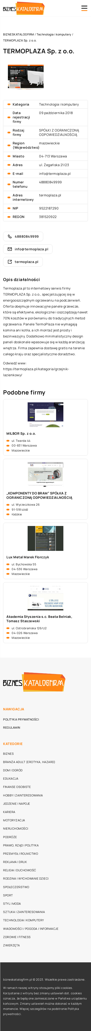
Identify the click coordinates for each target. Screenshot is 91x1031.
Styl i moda (12, 904)
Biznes (8, 754)
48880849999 (50, 182)
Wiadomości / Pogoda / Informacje (30, 929)
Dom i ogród (13, 770)
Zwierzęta (11, 945)
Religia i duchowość (19, 870)
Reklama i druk (15, 862)
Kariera (9, 812)
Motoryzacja (14, 820)
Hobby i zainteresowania (23, 795)
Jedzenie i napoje (16, 804)
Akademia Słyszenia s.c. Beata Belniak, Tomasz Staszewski (39, 619)
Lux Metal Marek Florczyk (27, 557)
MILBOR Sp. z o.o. (21, 433)
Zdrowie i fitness (17, 937)
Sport (8, 895)
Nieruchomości (15, 828)
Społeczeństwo (16, 887)
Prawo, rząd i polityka (21, 845)
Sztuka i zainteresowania (24, 912)
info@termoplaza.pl (55, 173)
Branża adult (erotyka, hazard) (29, 762)
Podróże (10, 837)
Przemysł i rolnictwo (20, 854)
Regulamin (11, 727)
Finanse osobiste (17, 787)
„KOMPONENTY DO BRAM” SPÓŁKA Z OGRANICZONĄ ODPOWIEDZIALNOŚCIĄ (39, 495)
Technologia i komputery (59, 104)
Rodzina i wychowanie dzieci (26, 878)
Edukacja (10, 778)
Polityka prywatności (21, 719)
